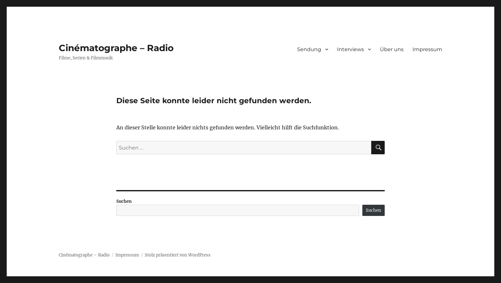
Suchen (124, 201)
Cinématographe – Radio (116, 47)
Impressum (427, 49)
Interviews (350, 49)
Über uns (392, 49)
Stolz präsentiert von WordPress (178, 255)
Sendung (309, 49)
